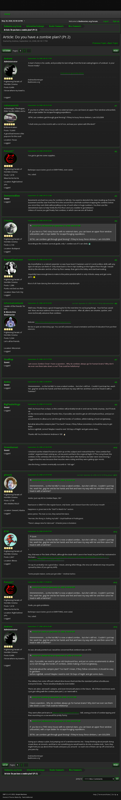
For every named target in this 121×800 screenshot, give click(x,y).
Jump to (79, 779)
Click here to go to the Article (72, 73)
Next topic (113, 43)
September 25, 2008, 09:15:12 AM (40, 196)
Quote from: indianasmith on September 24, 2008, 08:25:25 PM (56, 226)
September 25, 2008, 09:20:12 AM (40, 221)
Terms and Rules (104, 794)
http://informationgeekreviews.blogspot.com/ (53, 322)
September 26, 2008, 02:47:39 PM (40, 475)
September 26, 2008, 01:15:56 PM (40, 404)
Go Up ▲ (115, 794)
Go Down (7, 51)
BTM (6, 531)
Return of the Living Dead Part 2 (65, 712)
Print (115, 51)
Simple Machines (21, 794)
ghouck (8, 474)
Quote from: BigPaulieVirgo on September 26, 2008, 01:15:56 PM (57, 655)
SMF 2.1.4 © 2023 (9, 794)
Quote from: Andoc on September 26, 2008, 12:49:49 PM (53, 480)
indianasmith (11, 105)
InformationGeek (13, 303)
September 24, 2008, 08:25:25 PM (40, 105)
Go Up (5, 765)
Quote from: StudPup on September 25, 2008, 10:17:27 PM (54, 697)
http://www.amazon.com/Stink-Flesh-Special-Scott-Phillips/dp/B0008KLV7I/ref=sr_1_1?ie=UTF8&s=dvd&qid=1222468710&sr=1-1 (68, 558)
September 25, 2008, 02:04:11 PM (40, 260)
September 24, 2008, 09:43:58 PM (40, 151)
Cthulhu (8, 220)
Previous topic (99, 43)
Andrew (8, 58)
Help (95, 794)
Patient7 (9, 151)
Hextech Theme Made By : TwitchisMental (18, 797)
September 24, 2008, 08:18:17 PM (40, 58)
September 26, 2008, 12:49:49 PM (40, 382)
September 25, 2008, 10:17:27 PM (40, 359)
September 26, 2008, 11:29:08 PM (40, 582)
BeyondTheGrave (13, 259)
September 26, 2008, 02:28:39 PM (40, 447)
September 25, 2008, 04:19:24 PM (40, 303)
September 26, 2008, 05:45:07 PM (40, 531)
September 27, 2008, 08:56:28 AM (40, 626)
